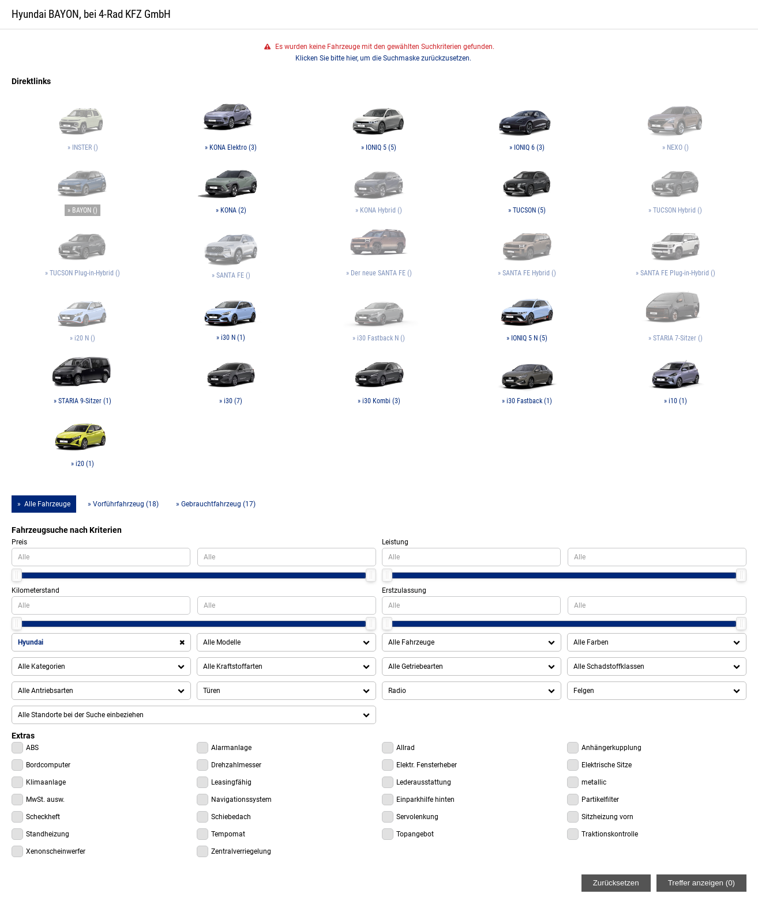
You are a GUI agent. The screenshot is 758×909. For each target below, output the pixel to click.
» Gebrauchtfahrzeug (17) (216, 504)
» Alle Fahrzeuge (43, 504)
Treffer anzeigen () (701, 882)
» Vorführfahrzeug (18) (123, 504)
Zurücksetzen (616, 882)
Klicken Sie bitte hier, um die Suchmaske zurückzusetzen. (383, 58)
